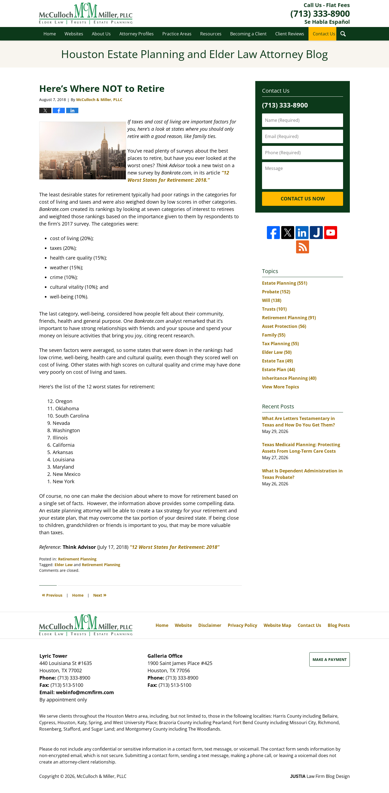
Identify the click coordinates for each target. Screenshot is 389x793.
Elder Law (64, 564)
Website (183, 625)
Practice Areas (177, 34)
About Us (101, 34)
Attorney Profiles (136, 34)
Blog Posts (339, 625)
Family (273, 335)
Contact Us (324, 34)
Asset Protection (284, 326)
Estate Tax (277, 361)
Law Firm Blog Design (320, 776)
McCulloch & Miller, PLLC (101, 776)
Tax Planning (280, 344)
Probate (276, 292)
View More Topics (280, 387)
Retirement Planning (77, 559)
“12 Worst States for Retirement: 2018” (174, 547)
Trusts (274, 309)
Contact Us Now (303, 198)
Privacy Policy (242, 625)
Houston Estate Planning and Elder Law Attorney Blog (85, 13)
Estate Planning (284, 283)
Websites (74, 34)
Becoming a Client (248, 34)
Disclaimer (209, 625)
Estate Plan (278, 369)
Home (49, 34)
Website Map (277, 625)
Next (99, 594)
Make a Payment (330, 659)
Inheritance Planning (289, 378)
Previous (52, 594)
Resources (211, 34)
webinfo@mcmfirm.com (85, 692)
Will (271, 300)
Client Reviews (289, 34)
